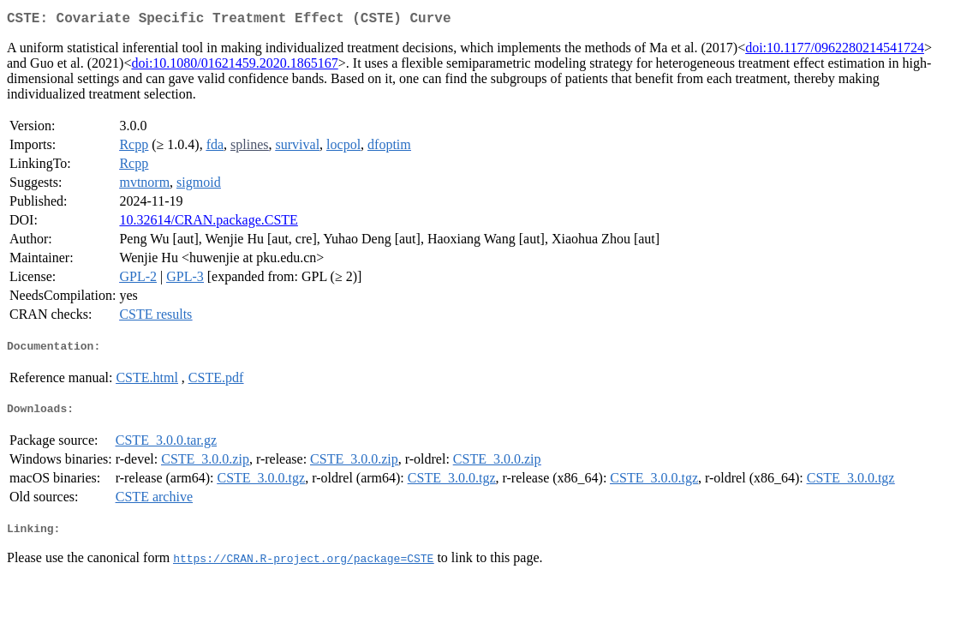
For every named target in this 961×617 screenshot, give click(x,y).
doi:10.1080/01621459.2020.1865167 (234, 66)
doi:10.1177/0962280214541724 (834, 51)
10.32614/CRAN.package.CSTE (208, 223)
